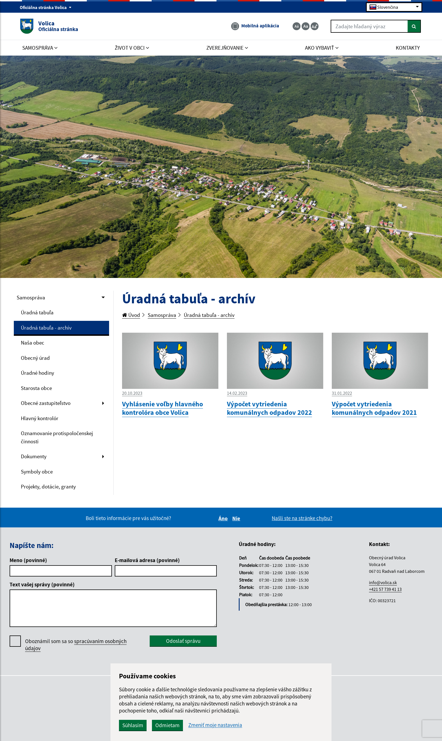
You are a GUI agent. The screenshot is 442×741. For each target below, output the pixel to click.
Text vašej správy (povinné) (42, 584)
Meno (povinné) (28, 560)
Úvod (131, 315)
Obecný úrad (35, 357)
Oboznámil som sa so (76, 645)
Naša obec (32, 342)
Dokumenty (34, 456)
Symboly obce (37, 471)
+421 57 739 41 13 (385, 589)
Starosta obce (36, 388)
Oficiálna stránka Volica (46, 7)
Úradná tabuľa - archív (46, 327)
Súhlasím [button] (132, 725)
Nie (237, 518)
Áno (223, 518)
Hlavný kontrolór (39, 418)
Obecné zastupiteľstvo (45, 403)
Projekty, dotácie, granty (48, 486)
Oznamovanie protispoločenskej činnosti (57, 437)
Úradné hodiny (37, 372)
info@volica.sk (383, 582)
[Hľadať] (414, 26)
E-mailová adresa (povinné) (147, 560)
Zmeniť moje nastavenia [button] (215, 725)
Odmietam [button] (167, 725)
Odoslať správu (183, 640)
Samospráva (31, 297)
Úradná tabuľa (37, 312)
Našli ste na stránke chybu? (302, 518)
